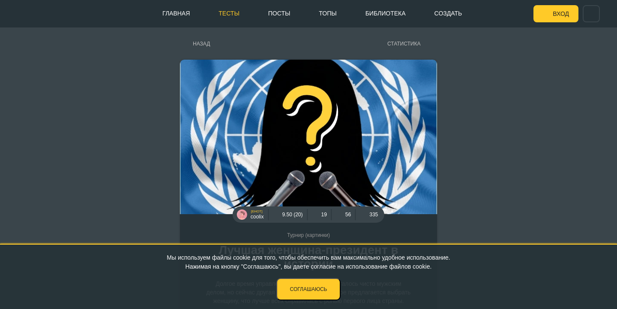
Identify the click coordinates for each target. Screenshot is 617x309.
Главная (176, 13)
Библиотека (385, 13)
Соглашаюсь (308, 289)
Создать (448, 13)
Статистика (403, 44)
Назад (201, 44)
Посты (279, 13)
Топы (327, 13)
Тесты (229, 13)
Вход (561, 13)
